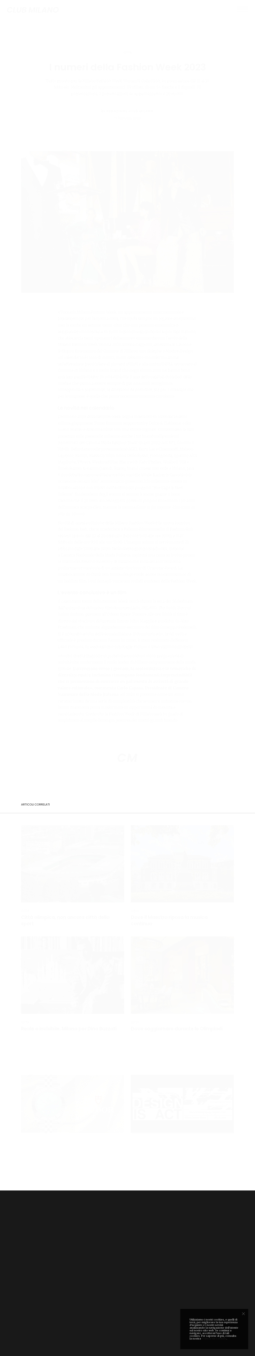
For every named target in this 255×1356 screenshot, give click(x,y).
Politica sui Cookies (214, 1338)
